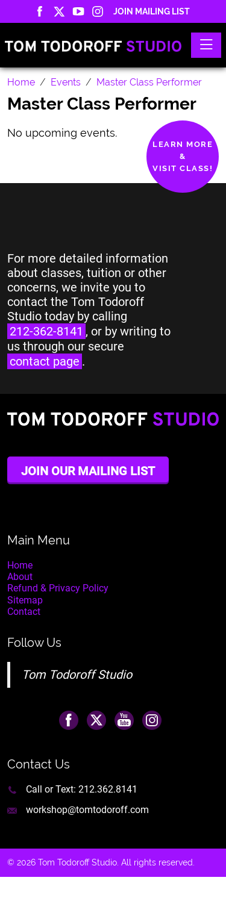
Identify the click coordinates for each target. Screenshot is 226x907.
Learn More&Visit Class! (182, 156)
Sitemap (25, 600)
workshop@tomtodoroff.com (87, 809)
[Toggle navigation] (206, 45)
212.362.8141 (107, 789)
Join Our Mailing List (88, 471)
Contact (23, 611)
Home (20, 565)
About (20, 576)
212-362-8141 (46, 331)
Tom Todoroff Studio (77, 674)
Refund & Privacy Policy (57, 588)
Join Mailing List (151, 11)
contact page (45, 361)
